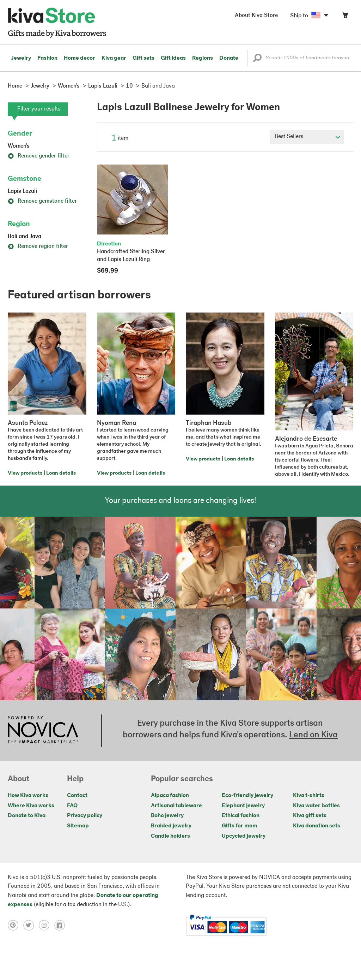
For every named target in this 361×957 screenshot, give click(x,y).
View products (25, 473)
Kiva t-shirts (308, 795)
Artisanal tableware (176, 806)
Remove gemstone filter (42, 201)
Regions (202, 58)
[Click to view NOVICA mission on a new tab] (43, 730)
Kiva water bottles (316, 806)
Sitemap (78, 826)
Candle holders (170, 836)
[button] (257, 59)
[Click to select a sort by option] (307, 137)
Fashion (47, 58)
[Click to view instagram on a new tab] (46, 925)
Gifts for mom (239, 826)
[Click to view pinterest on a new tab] (15, 925)
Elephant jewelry (243, 806)
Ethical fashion (240, 816)
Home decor (79, 58)
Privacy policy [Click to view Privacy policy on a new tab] (84, 816)
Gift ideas (173, 58)
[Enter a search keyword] (300, 58)
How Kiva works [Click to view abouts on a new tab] (28, 795)
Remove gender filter (38, 156)
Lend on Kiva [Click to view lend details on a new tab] (313, 735)
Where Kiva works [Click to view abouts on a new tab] (31, 806)
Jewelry (21, 58)
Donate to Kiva (26, 816)
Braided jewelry (171, 826)
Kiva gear (114, 58)
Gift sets (143, 58)
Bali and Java (24, 236)
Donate (228, 58)
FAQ (72, 806)
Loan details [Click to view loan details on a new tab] (61, 473)
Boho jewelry (167, 816)
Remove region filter (38, 246)
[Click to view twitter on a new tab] (31, 925)
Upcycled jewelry (243, 836)
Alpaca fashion (170, 795)
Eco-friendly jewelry (247, 795)
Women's (19, 146)
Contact (77, 795)
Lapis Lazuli (22, 191)
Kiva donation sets (316, 826)
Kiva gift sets (309, 816)
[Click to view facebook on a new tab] (61, 925)
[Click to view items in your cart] (344, 16)
